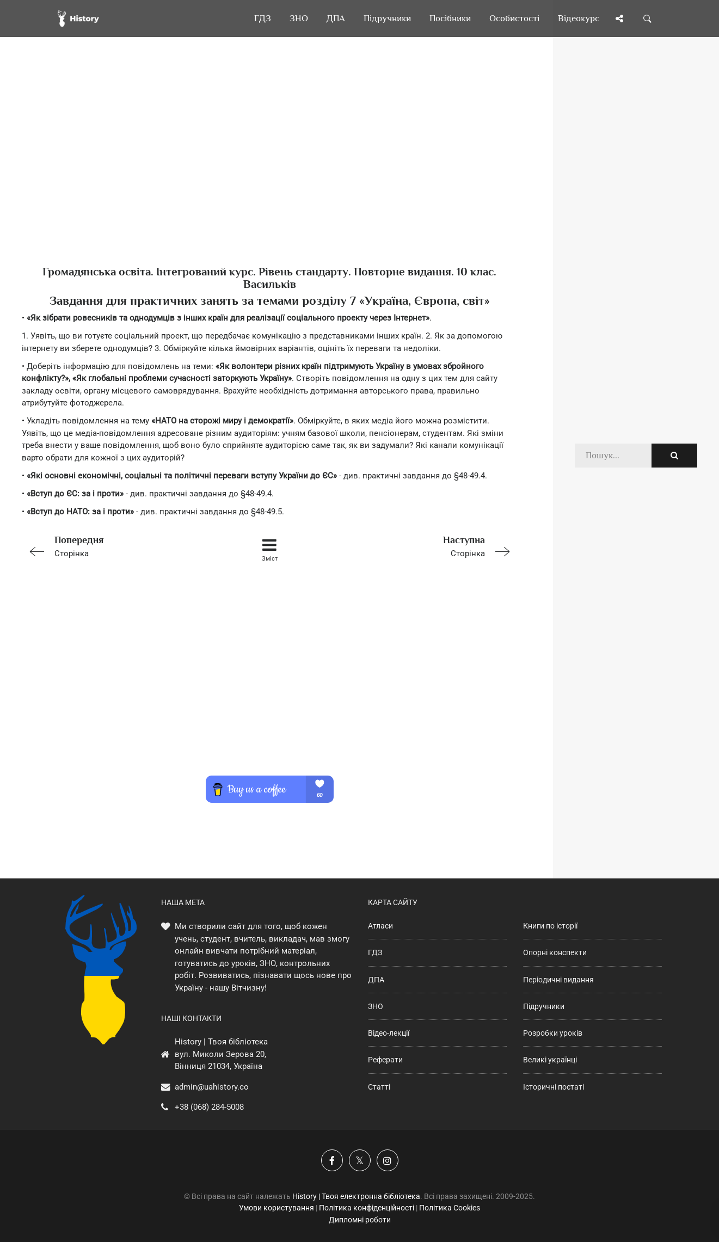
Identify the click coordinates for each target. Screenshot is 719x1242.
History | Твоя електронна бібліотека (356, 1196)
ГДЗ (375, 952)
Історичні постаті (553, 1087)
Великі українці (550, 1059)
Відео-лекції (388, 1033)
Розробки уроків (552, 1033)
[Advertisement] (270, 169)
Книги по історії (550, 925)
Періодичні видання (558, 979)
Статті (379, 1087)
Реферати (385, 1059)
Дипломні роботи (360, 1219)
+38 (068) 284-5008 (209, 1107)
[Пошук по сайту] (648, 18)
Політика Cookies (449, 1207)
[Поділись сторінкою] (619, 18)
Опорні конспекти (555, 952)
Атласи (380, 925)
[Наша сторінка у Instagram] (387, 1160)
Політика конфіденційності (366, 1207)
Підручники (543, 1006)
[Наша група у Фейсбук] (332, 1160)
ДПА (376, 979)
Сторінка (120, 545)
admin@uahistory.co (212, 1087)
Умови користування (276, 1207)
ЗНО (375, 1006)
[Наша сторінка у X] (360, 1160)
